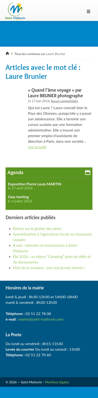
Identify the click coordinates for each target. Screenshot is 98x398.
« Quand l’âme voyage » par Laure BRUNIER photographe (55, 92)
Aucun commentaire (64, 101)
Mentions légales (57, 382)
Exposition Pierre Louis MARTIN (34, 184)
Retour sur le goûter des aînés (37, 228)
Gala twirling (18, 197)
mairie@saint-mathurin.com (41, 319)
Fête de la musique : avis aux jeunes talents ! (49, 267)
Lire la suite (37, 147)
